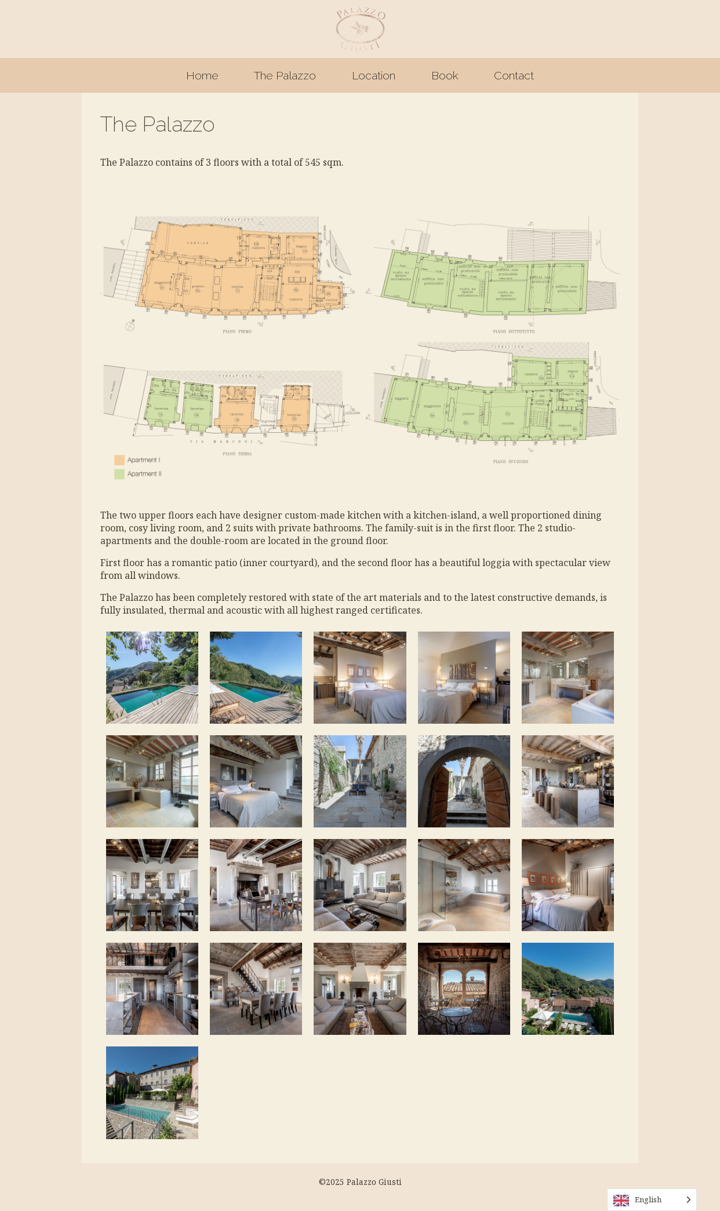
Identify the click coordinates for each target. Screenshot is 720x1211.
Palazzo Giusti (360, 29)
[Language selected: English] (652, 1199)
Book (445, 75)
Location (373, 75)
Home (202, 75)
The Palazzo (285, 75)
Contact (514, 75)
